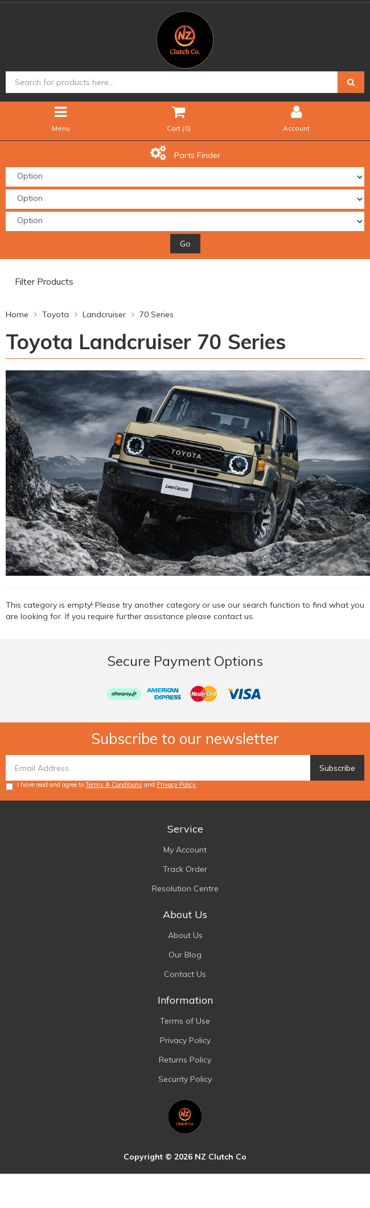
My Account (185, 850)
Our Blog (185, 955)
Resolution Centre (185, 888)
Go (185, 244)
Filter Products (44, 282)
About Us (185, 935)
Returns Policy (185, 1060)
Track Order (185, 869)
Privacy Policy (176, 785)
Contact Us (185, 974)
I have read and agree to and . (102, 785)
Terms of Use (185, 1021)
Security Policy (185, 1079)
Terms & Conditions (113, 785)
